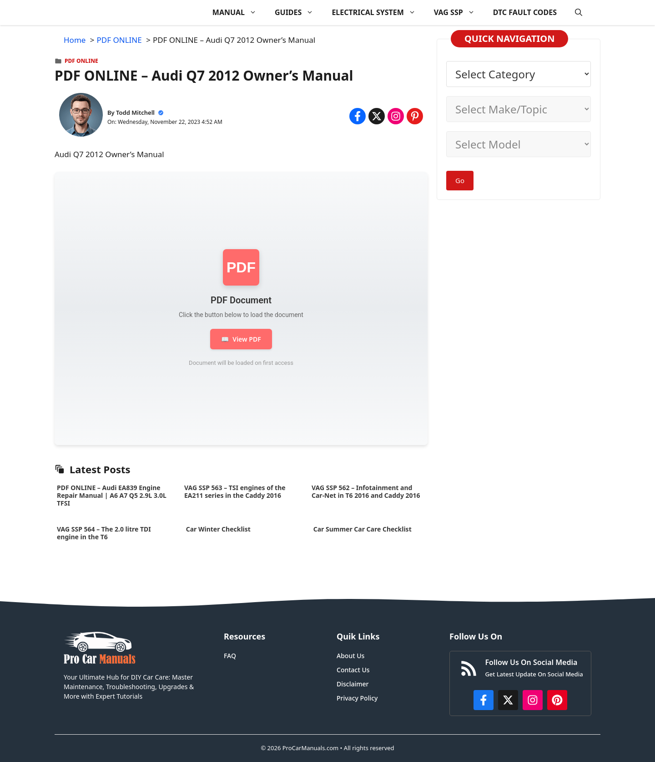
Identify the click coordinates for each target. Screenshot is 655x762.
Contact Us (353, 669)
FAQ (230, 655)
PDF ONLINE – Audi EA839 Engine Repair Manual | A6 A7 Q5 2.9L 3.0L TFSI (111, 495)
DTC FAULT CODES (525, 12)
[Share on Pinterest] (415, 116)
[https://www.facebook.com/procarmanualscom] (484, 700)
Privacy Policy (357, 698)
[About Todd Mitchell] (81, 116)
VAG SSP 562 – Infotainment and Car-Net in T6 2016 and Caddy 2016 (366, 491)
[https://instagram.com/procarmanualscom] (533, 700)
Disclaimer (352, 684)
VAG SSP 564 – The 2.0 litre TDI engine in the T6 (104, 533)
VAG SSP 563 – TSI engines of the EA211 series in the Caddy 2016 (235, 491)
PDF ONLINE (81, 61)
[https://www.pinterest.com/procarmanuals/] (557, 700)
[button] (578, 12)
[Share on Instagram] (396, 116)
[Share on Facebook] (357, 116)
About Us (350, 655)
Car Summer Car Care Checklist (362, 529)
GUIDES (298, 12)
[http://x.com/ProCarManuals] (508, 700)
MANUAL (239, 12)
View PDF (241, 339)
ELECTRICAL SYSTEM (378, 12)
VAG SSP (459, 12)
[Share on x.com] (376, 116)
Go (459, 180)
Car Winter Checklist (217, 529)
